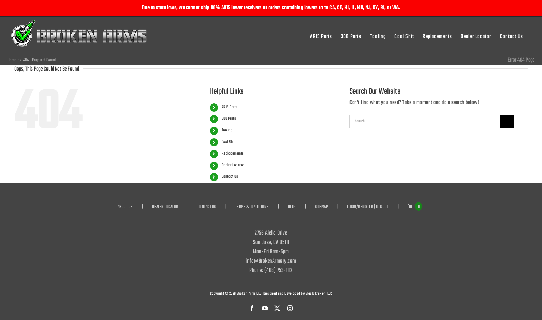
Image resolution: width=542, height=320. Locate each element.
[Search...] (424, 121)
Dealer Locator (233, 165)
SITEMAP (321, 206)
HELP (292, 206)
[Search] (507, 121)
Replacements (233, 153)
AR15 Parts (230, 107)
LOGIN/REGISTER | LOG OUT (368, 206)
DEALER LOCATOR (165, 206)
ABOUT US (125, 206)
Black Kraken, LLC (319, 294)
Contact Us (230, 176)
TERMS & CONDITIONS (252, 206)
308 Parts (229, 118)
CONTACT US (207, 206)
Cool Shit (228, 142)
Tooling (227, 130)
